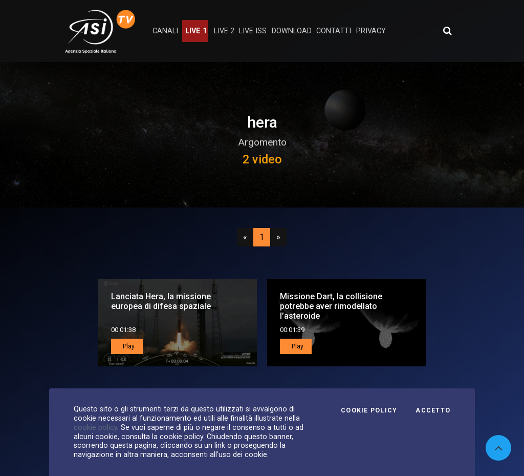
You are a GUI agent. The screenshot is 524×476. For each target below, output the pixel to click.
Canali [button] (165, 31)
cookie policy (95, 427)
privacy (371, 31)
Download (292, 31)
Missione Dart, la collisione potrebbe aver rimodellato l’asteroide (331, 306)
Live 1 (196, 31)
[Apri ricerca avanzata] (447, 31)
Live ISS (253, 31)
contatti (333, 31)
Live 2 (224, 31)
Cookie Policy (369, 410)
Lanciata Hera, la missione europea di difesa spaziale (161, 301)
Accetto (433, 410)
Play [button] (128, 346)
